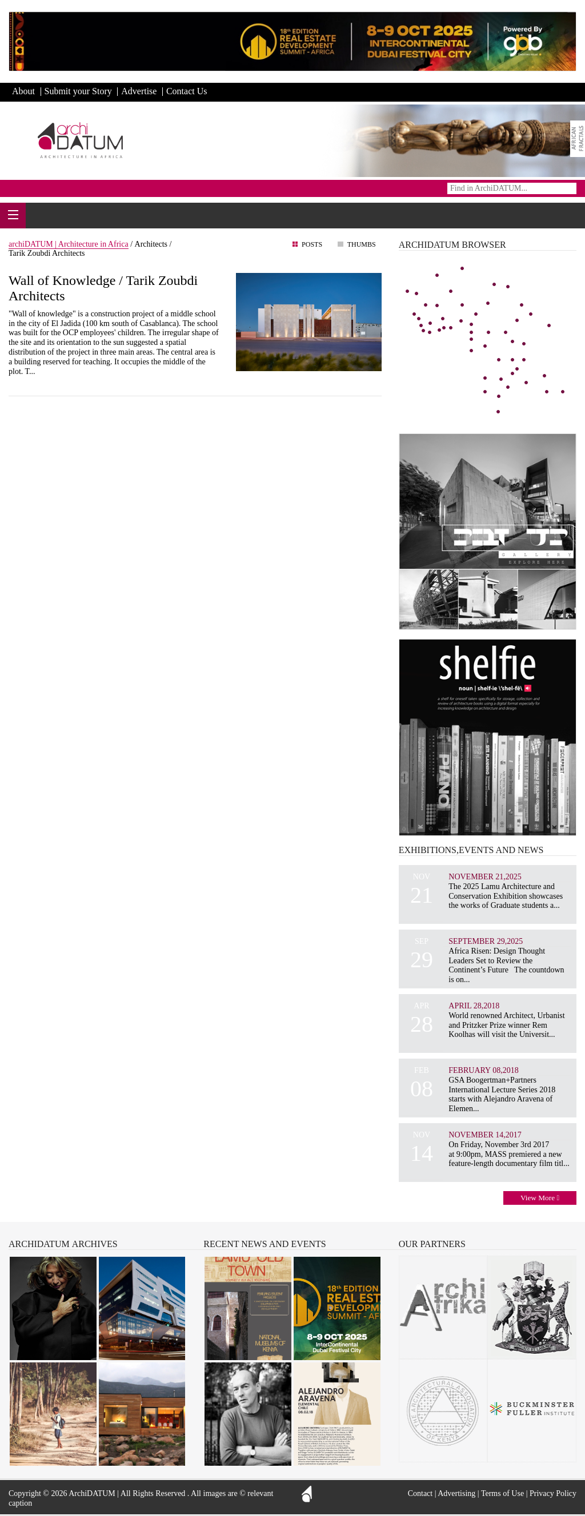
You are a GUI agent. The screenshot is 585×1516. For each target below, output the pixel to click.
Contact (420, 1493)
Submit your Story (78, 91)
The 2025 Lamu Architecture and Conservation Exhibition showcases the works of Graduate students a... (505, 896)
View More (539, 1197)
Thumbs (361, 244)
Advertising (456, 1493)
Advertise (139, 91)
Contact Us (186, 91)
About (23, 91)
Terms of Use (502, 1493)
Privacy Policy (553, 1493)
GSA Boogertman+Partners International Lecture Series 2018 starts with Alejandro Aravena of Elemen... (501, 1094)
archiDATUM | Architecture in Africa (69, 244)
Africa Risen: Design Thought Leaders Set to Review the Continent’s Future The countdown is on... (506, 965)
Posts (312, 244)
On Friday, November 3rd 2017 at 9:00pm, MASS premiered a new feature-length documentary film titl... (508, 1154)
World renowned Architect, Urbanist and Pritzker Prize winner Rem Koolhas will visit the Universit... (506, 1025)
